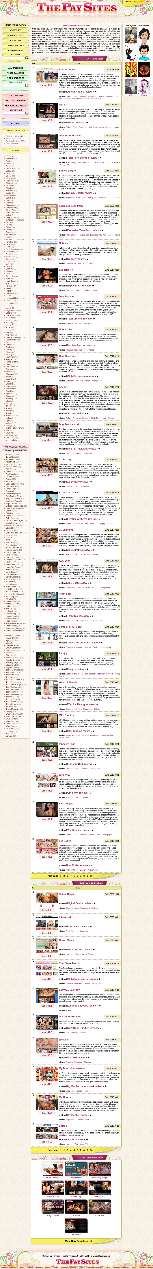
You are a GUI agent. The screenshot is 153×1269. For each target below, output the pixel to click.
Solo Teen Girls (12, 658)
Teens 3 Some (12, 699)
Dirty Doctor (11, 513)
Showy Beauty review (79, 193)
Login (139, 1)
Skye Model (11, 655)
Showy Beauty (12, 648)
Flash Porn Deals (13, 249)
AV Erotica (10, 481)
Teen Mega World (13, 680)
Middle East (11, 325)
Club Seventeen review (80, 376)
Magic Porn (10, 579)
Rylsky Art (10, 640)
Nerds (8, 332)
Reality (9, 364)
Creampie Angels (13, 508)
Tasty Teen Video (13, 670)
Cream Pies (11, 210)
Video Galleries (15, 78)
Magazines (10, 320)
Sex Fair (76, 1208)
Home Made (11, 293)
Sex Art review (75, 413)
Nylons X (9, 611)
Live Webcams (12, 315)
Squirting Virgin (12, 662)
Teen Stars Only (12, 694)
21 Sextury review (77, 481)
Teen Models (11, 682)
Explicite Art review (78, 285)
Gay (7, 264)
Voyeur (9, 433)
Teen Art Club (11, 672)
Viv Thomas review (78, 830)
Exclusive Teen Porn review (83, 230)
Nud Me (9, 609)
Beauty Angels (12, 494)
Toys (8, 408)
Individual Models (13, 298)
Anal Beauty (11, 477)
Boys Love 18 (11, 503)
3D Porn (9, 156)
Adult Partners (15, 96)
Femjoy (9, 535)
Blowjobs (9, 191)
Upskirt (9, 421)
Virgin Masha (76, 1170)
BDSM (8, 176)
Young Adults (11, 440)
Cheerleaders (11, 205)
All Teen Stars (11, 467)
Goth (8, 274)
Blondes (9, 188)
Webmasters (104, 1256)
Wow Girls (10, 721)
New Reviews (15, 40)
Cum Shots (10, 213)
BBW (8, 173)
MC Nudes (10, 582)
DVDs (8, 225)
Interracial (10, 303)
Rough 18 (10, 638)
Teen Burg (10, 675)
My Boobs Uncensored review (84, 1086)
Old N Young (11, 340)
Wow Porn (10, 726)
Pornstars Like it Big (14, 623)
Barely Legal (11, 489)
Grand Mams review (78, 949)
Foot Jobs (10, 254)
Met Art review (75, 122)
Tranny (9, 413)
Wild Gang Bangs (99, 1170)
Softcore (9, 386)
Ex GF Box (10, 530)
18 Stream (10, 459)
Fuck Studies (11, 545)
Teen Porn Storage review (82, 157)
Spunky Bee (11, 660)
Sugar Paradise (12, 667)
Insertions (10, 301)
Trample (9, 411)
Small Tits (10, 379)
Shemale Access (13, 645)
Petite (8, 350)
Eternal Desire (12, 528)
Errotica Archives (13, 525)
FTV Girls (10, 543)
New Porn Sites (16, 45)
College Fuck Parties (14, 506)
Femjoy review (75, 669)
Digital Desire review (79, 903)
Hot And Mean (12, 570)
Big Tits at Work (12, 501)
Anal (8, 161)
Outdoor (9, 342)
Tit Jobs (9, 406)
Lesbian (9, 313)
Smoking (9, 381)
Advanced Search (15, 61)
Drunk (8, 222)
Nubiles (9, 606)
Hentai (8, 288)
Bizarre (9, 186)
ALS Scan (10, 469)
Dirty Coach (11, 511)
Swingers (9, 403)
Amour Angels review (79, 91)
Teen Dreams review (79, 318)
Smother (9, 384)
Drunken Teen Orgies (14, 521)
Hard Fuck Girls (12, 557)
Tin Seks (9, 707)
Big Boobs (10, 181)
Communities (11, 208)
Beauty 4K (10, 491)
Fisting (8, 247)
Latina (8, 308)
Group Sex (10, 276)
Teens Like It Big (12, 702)
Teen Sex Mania (12, 689)
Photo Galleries (15, 73)
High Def (9, 291)
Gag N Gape (11, 552)
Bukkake (9, 198)
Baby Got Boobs (12, 484)
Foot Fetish (10, 252)
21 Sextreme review (78, 550)
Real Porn (76, 1227)
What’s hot (15, 30)
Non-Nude (10, 335)
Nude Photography (13, 337)
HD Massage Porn (13, 560)
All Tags (15, 123)
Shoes (8, 376)
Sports (8, 396)
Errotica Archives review (81, 519)
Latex (8, 306)
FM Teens (10, 540)
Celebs (9, 203)
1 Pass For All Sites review (82, 642)
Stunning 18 (11, 665)
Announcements (61, 1256)
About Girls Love (13, 462)
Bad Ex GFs (11, 486)
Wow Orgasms (12, 724)
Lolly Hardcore (12, 577)
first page (53, 876)
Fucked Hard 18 (12, 547)
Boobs (8, 193)
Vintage (9, 425)
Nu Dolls (9, 599)
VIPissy (9, 711)
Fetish (8, 244)
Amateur (9, 159)
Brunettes (10, 195)
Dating (8, 215)
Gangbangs (10, 261)
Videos (8, 423)
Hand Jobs (10, 281)
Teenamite (10, 697)
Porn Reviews (18, 25)
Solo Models (11, 389)
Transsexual (11, 416)
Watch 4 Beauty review (80, 704)
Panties (9, 345)
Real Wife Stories (13, 636)
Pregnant (9, 359)
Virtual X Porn (52, 1189)
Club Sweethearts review (81, 979)
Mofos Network (12, 592)
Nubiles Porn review (79, 345)
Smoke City (76, 1189)
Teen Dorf (10, 677)
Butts (8, 200)
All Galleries (15, 68)
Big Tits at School (13, 499)
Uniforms (9, 418)
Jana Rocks (11, 572)
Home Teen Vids (12, 565)
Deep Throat (11, 217)
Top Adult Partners (15, 101)
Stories (9, 401)
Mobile (8, 330)
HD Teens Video (12, 562)
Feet (8, 237)
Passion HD (11, 618)
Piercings (9, 352)
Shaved (9, 372)
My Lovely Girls (12, 596)
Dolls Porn (10, 518)
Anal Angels (11, 474)
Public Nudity (11, 362)
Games (9, 259)
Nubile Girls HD (12, 604)
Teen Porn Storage (13, 685)
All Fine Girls (11, 464)
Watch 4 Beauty (12, 714)
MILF (8, 328)
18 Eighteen (11, 457)
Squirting (9, 399)
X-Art (8, 733)
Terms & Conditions (78, 1256)
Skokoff (9, 653)
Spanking (10, 391)
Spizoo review (75, 1139)
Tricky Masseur (12, 709)
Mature (9, 323)
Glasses (9, 271)
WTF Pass (10, 729)
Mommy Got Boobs (14, 594)
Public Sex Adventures (15, 631)
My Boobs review (77, 1115)
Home (8, 25)
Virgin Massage (52, 1170)
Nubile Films (11, 601)
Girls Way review (77, 792)
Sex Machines (11, 369)
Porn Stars (10, 357)
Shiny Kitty (99, 1189)
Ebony (8, 227)
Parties (9, 347)
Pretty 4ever (11, 626)
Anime (8, 164)
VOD (8, 430)
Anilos (8, 479)
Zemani (9, 736)
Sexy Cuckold (52, 1208)
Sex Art (9, 643)
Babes (8, 171)
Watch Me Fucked (13, 716)
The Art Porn (11, 704)
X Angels (9, 731)
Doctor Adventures (13, 516)
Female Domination (14, 239)
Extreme (9, 235)
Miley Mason (11, 587)
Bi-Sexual (10, 178)
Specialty (9, 394)
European (10, 232)
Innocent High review (79, 764)
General (9, 266)
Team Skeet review (78, 616)
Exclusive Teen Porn (14, 533)
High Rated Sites (15, 35)
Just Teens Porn (12, 574)
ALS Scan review (77, 583)
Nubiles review (75, 259)
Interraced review (77, 926)
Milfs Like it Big (12, 589)
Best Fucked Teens (14, 496)
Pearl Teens (11, 621)
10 (91, 876)
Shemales (10, 374)
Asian (8, 166)
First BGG (10, 538)
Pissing (9, 354)
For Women (10, 257)
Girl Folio (9, 555)
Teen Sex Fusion (13, 687)
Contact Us (47, 1256)
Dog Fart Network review (81, 448)
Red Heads (10, 367)
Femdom (9, 242)
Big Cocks (10, 183)
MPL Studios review (78, 731)
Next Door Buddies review (82, 1028)
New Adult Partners (15, 106)
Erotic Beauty (11, 523)
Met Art (9, 584)
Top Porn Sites (15, 50)
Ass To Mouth (11, 168)
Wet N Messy (11, 438)
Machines (10, 318)
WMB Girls (10, 719)
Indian (8, 296)
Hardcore (9, 283)
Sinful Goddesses (13, 650)
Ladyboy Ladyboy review (81, 1005)
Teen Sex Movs (12, 692)
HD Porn (9, 286)
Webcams (10, 435)
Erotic (8, 230)
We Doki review (76, 1057)
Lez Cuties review (77, 865)
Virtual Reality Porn (14, 428)
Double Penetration (14, 220)
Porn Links (93, 1256)
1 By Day (9, 454)
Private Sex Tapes (13, 628)
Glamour (9, 269)
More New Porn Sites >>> (79, 1241)
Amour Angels (11, 472)
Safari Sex (99, 1208)
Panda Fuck (11, 616)
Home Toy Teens (13, 567)
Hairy (8, 279)
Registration (131, 1)
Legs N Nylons (12, 310)
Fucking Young (12, 550)
